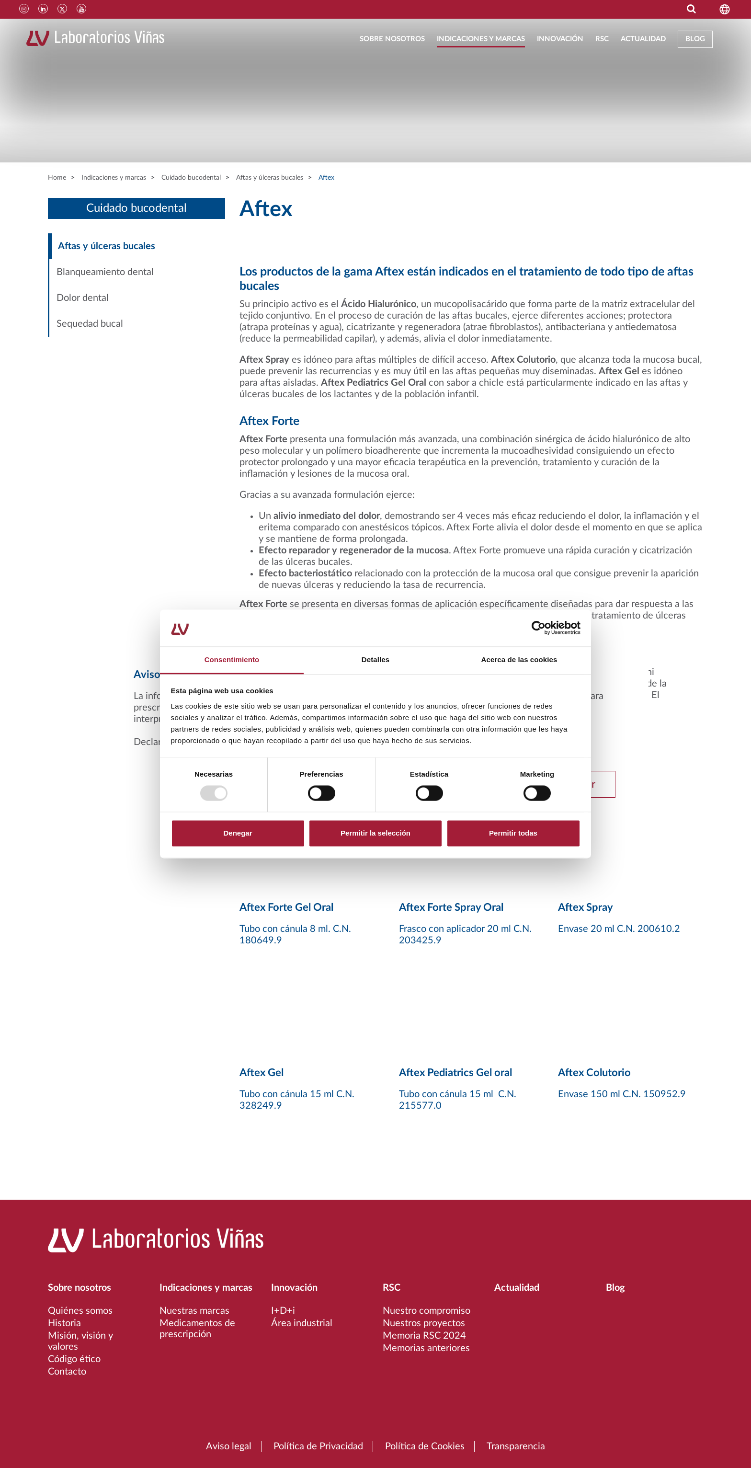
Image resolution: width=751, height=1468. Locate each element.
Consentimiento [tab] (232, 659)
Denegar (237, 833)
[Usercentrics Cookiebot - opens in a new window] (538, 628)
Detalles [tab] (375, 659)
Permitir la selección (375, 833)
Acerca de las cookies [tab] (519, 659)
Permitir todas (513, 833)
